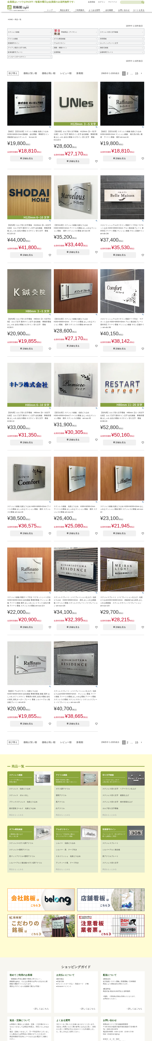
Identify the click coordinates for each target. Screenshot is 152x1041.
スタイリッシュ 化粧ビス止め (68, 856)
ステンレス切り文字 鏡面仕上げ (115, 795)
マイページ (112, 2)
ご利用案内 (79, 10)
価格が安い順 (30, 73)
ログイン (101, 2)
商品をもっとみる (16, 815)
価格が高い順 (48, 73)
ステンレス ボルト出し (19, 795)
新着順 (79, 73)
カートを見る (138, 10)
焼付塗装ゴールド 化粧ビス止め (22, 808)
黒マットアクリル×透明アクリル (22, 856)
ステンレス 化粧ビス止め (19, 789)
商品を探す (64, 10)
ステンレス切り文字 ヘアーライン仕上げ (119, 789)
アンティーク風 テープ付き (67, 863)
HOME (10, 19)
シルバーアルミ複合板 (111, 850)
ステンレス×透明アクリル (19, 850)
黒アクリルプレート (110, 856)
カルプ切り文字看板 (110, 808)
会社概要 (109, 10)
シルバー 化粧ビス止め (65, 843)
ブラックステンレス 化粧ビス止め (23, 802)
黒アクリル (60, 802)
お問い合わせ (124, 10)
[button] (142, 73)
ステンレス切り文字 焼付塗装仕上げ (117, 802)
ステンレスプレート (110, 843)
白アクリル (60, 808)
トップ (50, 10)
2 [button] (127, 73)
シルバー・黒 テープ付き (66, 850)
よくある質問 (94, 10)
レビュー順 (66, 73)
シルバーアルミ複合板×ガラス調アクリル (25, 863)
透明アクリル (61, 795)
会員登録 (91, 2)
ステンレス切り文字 (110, 863)
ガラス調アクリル (63, 789)
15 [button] (136, 73)
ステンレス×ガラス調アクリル (21, 843)
